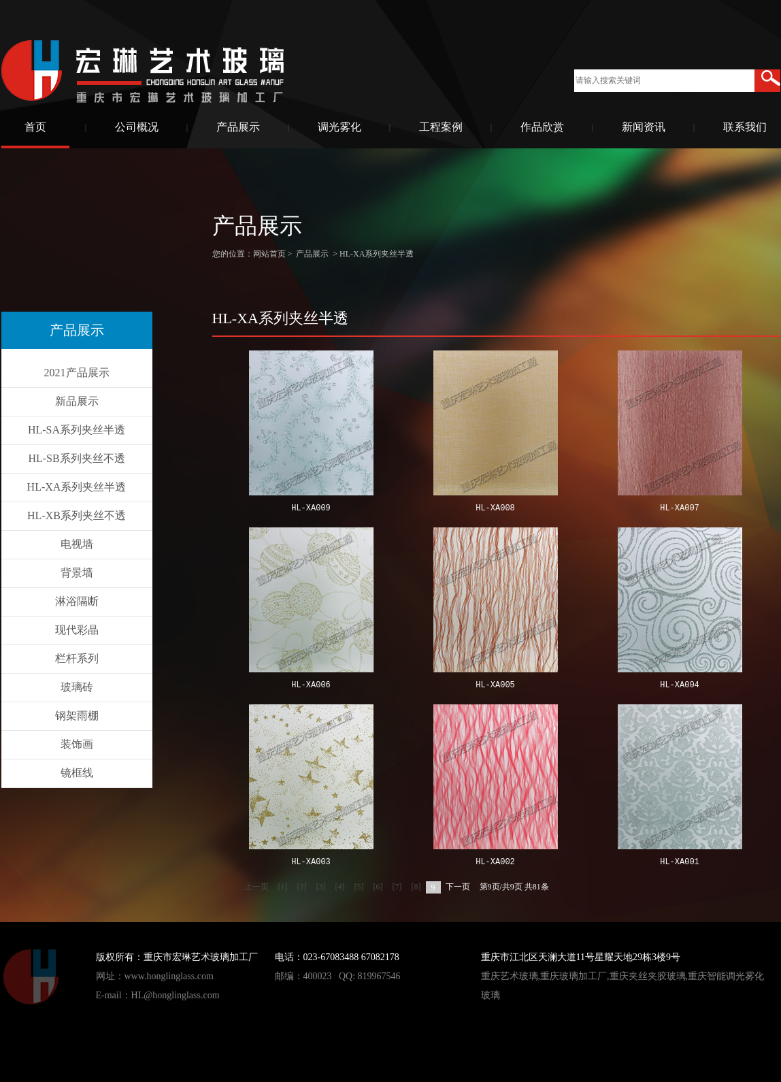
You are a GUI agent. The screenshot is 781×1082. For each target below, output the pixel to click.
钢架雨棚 (77, 715)
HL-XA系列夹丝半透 (77, 487)
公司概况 (137, 127)
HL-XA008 (495, 508)
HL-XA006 (311, 685)
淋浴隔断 (77, 601)
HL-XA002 (495, 862)
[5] (359, 886)
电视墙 (77, 544)
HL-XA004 (679, 685)
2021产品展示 (77, 372)
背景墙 (77, 572)
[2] (302, 886)
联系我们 (745, 127)
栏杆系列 (77, 658)
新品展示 (77, 401)
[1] (283, 886)
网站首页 (269, 254)
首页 (35, 127)
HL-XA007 (679, 508)
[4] (340, 886)
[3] (321, 886)
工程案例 (441, 127)
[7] (397, 886)
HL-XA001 (679, 862)
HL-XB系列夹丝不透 (76, 515)
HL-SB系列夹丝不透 (76, 458)
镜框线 (77, 772)
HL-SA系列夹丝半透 (76, 430)
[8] (416, 886)
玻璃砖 (77, 687)
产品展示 (238, 127)
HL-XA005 (495, 685)
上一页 (256, 886)
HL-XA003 (311, 862)
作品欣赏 (542, 127)
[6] (378, 886)
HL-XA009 (311, 508)
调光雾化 (339, 127)
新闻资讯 (643, 127)
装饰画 (77, 744)
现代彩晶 (77, 630)
